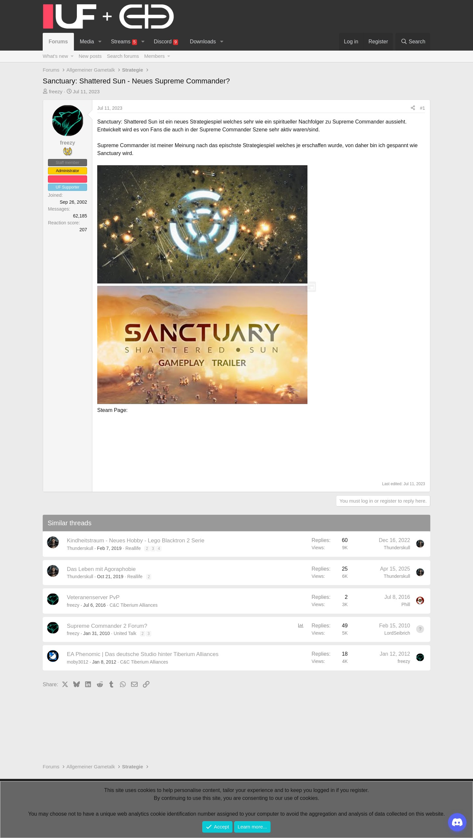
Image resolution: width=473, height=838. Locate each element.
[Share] (412, 108)
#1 (422, 108)
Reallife (133, 548)
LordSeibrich (397, 633)
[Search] (412, 42)
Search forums (123, 56)
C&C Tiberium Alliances (133, 605)
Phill (405, 604)
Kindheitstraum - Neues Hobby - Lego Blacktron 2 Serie (136, 540)
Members (154, 56)
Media (87, 41)
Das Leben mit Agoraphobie (101, 569)
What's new (55, 56)
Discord (166, 42)
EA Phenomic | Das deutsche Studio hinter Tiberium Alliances (143, 654)
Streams (124, 42)
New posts (90, 56)
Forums (58, 41)
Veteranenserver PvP (93, 597)
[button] (100, 42)
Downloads (203, 41)
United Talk (125, 633)
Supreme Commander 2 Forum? (107, 626)
